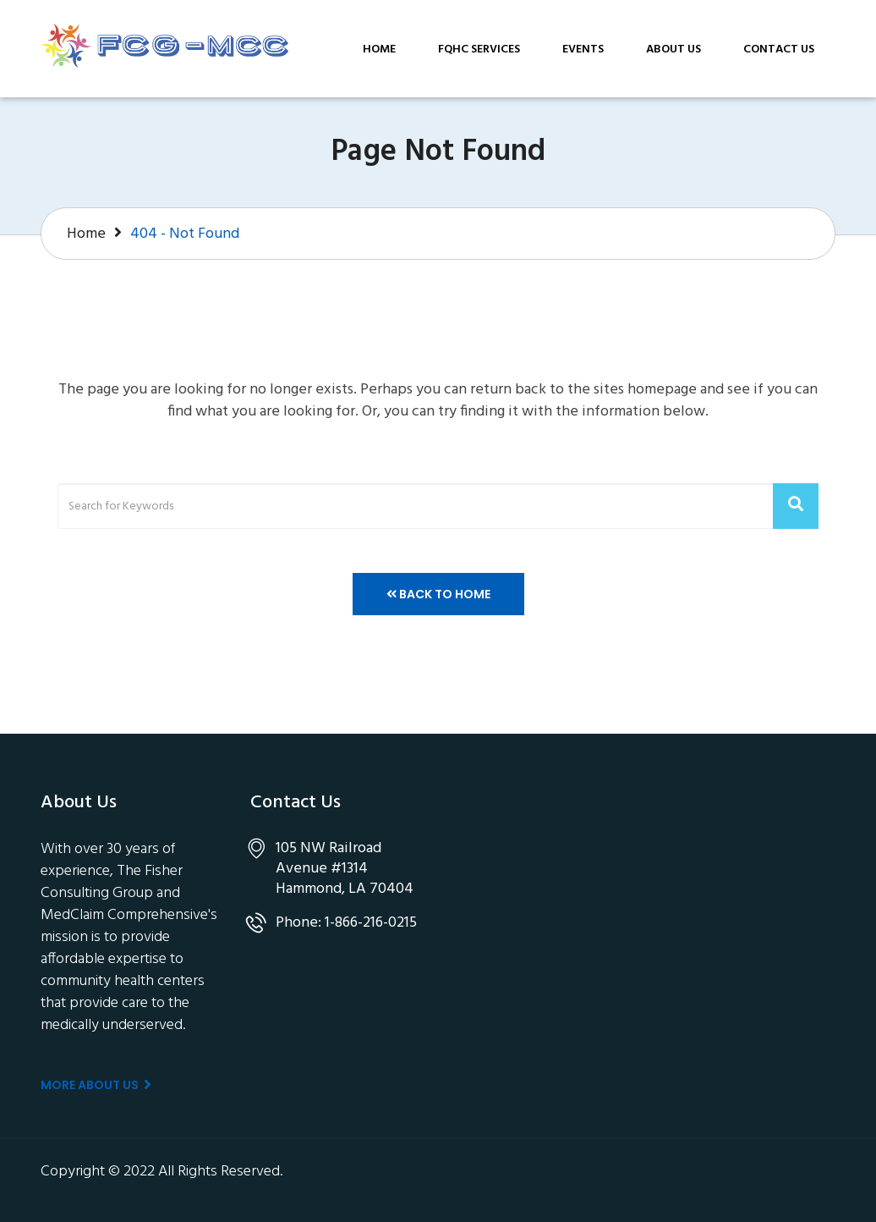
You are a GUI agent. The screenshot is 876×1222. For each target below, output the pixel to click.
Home (379, 49)
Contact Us (778, 49)
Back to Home (438, 594)
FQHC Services (479, 49)
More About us (96, 1084)
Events (583, 49)
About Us (673, 49)
